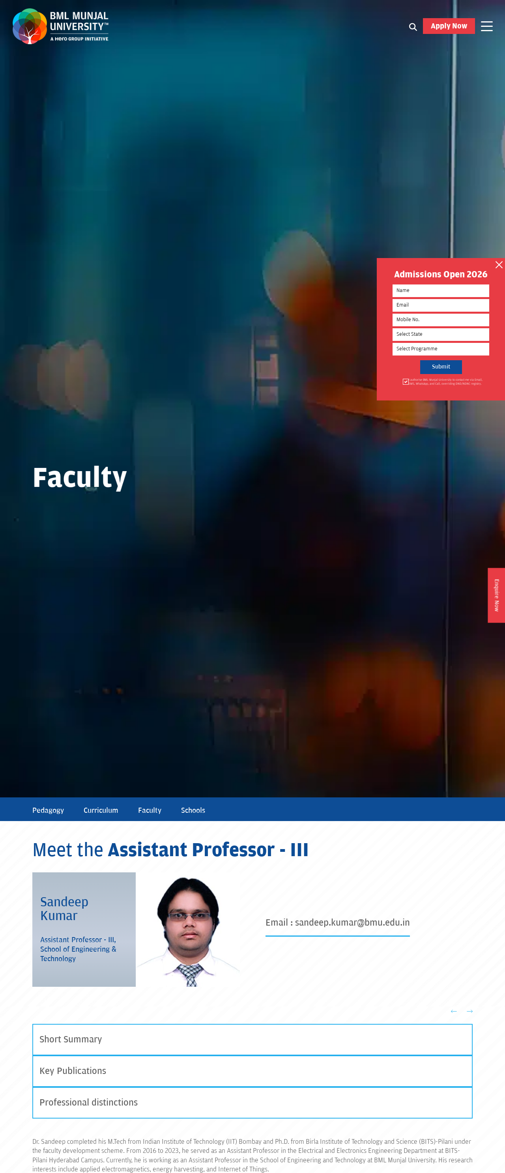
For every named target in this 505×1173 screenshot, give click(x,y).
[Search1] (413, 26)
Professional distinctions (88, 1102)
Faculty (149, 810)
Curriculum (101, 810)
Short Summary (70, 1039)
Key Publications (72, 1071)
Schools (193, 810)
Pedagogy (48, 810)
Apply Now (449, 26)
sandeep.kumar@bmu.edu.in (352, 922)
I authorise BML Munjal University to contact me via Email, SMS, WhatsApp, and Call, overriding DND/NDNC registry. (445, 381)
